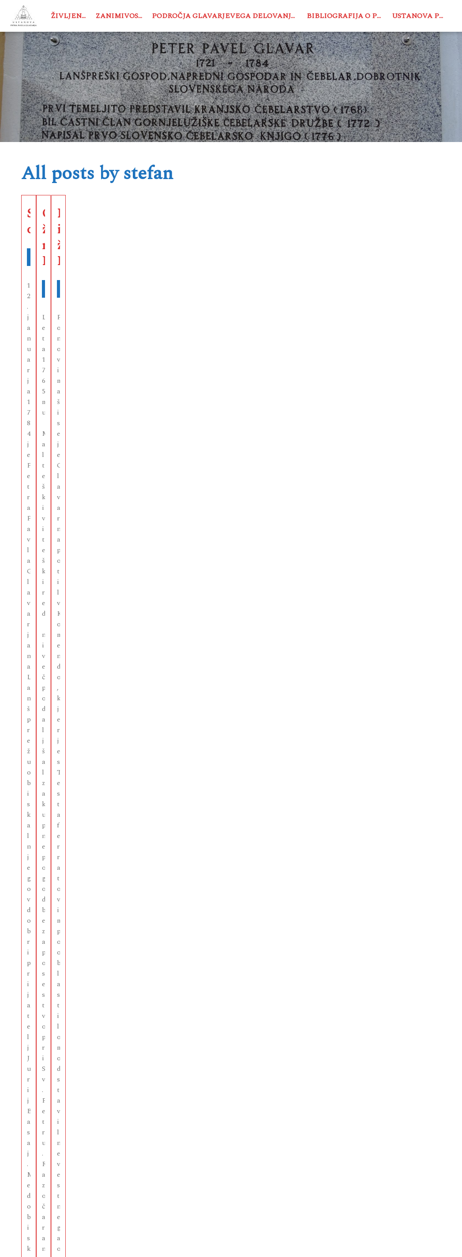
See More (88, 350)
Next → (249, 1063)
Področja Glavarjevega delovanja (224, 16)
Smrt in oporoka (71, 225)
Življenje (70, 16)
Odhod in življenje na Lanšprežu (229, 233)
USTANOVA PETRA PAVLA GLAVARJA (154, 1241)
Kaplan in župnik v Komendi (365, 233)
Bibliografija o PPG (347, 16)
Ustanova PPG (420, 16)
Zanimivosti (121, 16)
